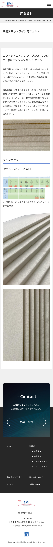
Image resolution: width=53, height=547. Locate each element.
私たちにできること (15, 477)
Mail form (26, 422)
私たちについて (36, 477)
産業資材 (23, 20)
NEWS (10, 484)
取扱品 (14, 20)
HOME (7, 20)
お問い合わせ (35, 484)
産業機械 (38, 451)
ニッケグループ (40, 466)
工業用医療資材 (40, 461)
